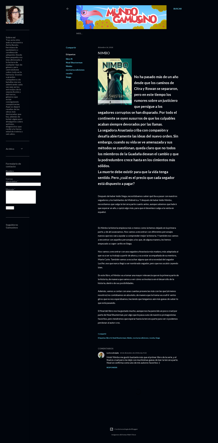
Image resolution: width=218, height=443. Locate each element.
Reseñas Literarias (94, 33)
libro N (69, 59)
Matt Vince (131, 435)
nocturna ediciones (75, 70)
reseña (69, 73)
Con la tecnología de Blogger (124, 429)
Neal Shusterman (74, 62)
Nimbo (69, 66)
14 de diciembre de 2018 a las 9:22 (133, 353)
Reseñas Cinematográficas (122, 33)
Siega (68, 77)
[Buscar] (177, 8)
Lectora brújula (113, 353)
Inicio (79, 33)
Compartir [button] (71, 47)
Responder (112, 367)
